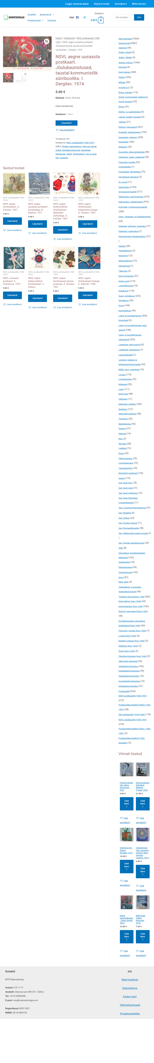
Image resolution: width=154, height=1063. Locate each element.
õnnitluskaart (79, 154)
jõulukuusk (60, 154)
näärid (69, 154)
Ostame (51, 20)
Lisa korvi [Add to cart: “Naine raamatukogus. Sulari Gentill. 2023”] (126, 1002)
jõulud (58, 150)
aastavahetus (75, 146)
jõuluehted (85, 150)
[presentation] (52, 14)
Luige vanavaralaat (77, 3)
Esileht (59, 38)
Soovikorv (121, 3)
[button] (46, 41)
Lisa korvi (66, 123)
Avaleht (32, 14)
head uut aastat (89, 146)
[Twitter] (84, 17)
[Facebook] (77, 17)
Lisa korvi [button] (12, 221)
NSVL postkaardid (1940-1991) (80, 142)
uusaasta (64, 157)
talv (57, 157)
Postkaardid (35, 20)
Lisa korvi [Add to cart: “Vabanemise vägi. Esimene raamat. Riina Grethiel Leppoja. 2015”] (143, 936)
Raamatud (47, 14)
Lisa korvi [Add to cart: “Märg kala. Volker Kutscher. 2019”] (143, 1002)
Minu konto (139, 3)
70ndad (65, 146)
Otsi (139, 17)
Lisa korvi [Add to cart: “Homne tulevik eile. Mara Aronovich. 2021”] (126, 862)
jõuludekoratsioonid (71, 150)
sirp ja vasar (91, 154)
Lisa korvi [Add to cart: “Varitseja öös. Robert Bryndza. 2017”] (126, 928)
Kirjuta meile (101, 3)
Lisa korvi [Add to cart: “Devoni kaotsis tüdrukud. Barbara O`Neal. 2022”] (143, 862)
